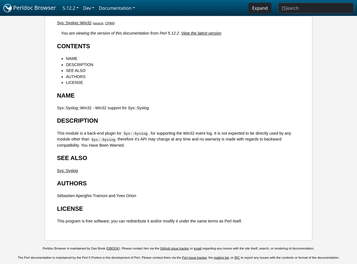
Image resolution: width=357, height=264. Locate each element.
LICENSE (74, 82)
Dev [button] (87, 8)
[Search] (316, 8)
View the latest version (201, 33)
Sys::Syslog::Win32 (74, 23)
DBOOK (113, 248)
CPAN (109, 23)
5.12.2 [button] (69, 8)
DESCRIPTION (79, 64)
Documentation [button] (115, 8)
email (198, 248)
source (98, 23)
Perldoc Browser (29, 8)
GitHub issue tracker (174, 248)
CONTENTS (73, 46)
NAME (72, 58)
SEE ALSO (75, 70)
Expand (260, 8)
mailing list (221, 257)
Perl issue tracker (194, 257)
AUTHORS (75, 76)
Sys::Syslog (67, 170)
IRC (237, 257)
